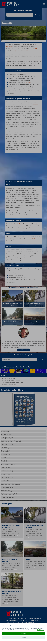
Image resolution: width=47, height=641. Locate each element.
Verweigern (23, 637)
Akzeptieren (23, 633)
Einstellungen (40, 629)
